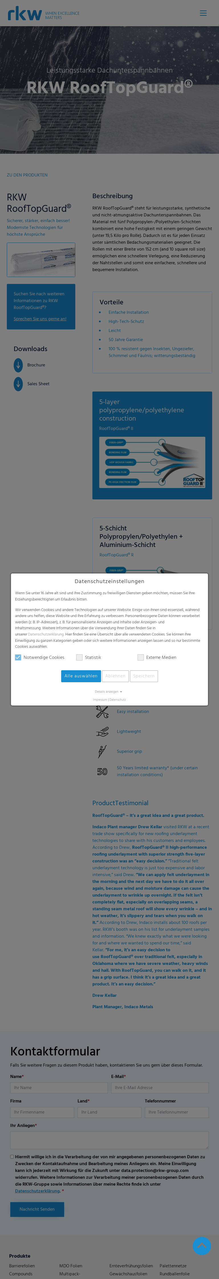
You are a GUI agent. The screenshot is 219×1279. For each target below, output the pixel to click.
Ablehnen (115, 676)
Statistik (88, 657)
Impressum (100, 700)
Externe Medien (157, 657)
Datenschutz (118, 700)
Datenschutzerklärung (46, 634)
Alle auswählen (81, 676)
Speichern (144, 676)
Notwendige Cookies (39, 657)
